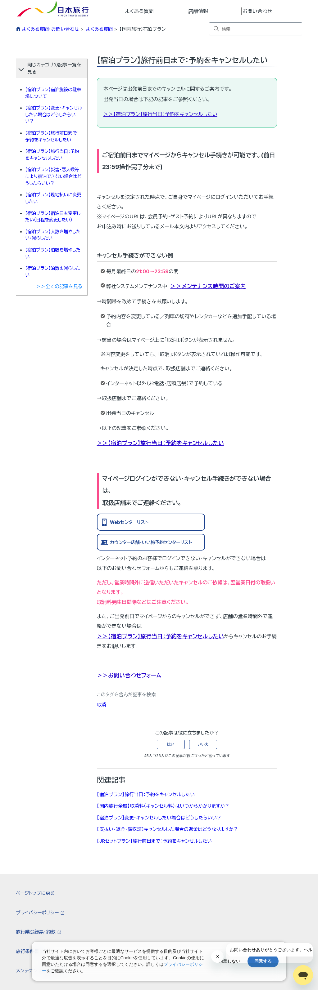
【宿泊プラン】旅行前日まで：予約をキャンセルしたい (52, 136)
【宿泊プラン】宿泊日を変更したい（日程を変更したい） (52, 217)
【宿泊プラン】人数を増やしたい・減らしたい (52, 235)
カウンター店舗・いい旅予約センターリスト (151, 542)
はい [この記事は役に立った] (171, 744)
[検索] (255, 29)
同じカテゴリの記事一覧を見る (54, 68)
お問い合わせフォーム (134, 675)
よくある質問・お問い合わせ (50, 29)
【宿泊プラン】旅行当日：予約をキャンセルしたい (52, 155)
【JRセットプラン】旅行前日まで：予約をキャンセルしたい (154, 841)
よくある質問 (139, 11)
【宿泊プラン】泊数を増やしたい (52, 253)
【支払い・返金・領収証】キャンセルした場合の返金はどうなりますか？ (167, 829)
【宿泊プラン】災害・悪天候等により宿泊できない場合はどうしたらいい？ (53, 176)
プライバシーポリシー (38, 913)
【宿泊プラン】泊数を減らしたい (52, 271)
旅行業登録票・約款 (36, 932)
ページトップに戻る (35, 893)
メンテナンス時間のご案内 (214, 286)
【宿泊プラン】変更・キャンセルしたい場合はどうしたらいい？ (53, 114)
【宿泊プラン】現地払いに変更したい (53, 198)
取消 (101, 705)
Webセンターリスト (129, 522)
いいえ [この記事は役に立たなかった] (203, 744)
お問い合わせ (257, 11)
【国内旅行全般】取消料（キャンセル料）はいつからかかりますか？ (163, 806)
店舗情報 (198, 11)
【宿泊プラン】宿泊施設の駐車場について (53, 93)
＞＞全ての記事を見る (59, 286)
